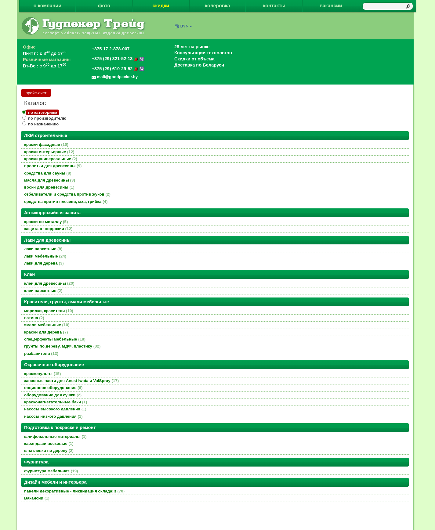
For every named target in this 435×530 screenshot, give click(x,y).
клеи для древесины (49, 283)
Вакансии (36, 498)
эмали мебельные (46, 325)
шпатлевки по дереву (49, 450)
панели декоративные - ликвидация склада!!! (74, 491)
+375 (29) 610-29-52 (118, 68)
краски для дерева (46, 332)
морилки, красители (48, 310)
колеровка (217, 5)
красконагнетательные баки (55, 402)
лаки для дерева (44, 263)
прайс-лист (36, 93)
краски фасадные (46, 144)
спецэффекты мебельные (54, 339)
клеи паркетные (43, 290)
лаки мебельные (45, 256)
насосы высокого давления (55, 409)
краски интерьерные (49, 152)
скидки (160, 5)
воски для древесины (49, 187)
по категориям (42, 112)
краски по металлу (46, 221)
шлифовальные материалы (55, 436)
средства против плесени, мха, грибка (65, 201)
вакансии (331, 5)
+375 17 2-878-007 (110, 48)
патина (34, 317)
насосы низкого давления (53, 416)
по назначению (43, 124)
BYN (186, 26)
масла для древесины (49, 180)
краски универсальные (50, 159)
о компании (47, 5)
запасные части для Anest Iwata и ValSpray (71, 380)
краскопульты (42, 373)
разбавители (41, 353)
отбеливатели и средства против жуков (67, 194)
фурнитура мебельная (51, 471)
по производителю (47, 118)
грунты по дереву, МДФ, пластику (62, 346)
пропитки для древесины (53, 166)
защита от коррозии (48, 228)
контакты (274, 5)
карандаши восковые (49, 443)
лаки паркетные (43, 249)
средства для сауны (47, 173)
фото (104, 5)
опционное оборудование (53, 387)
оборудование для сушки (53, 395)
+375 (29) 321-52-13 (118, 58)
